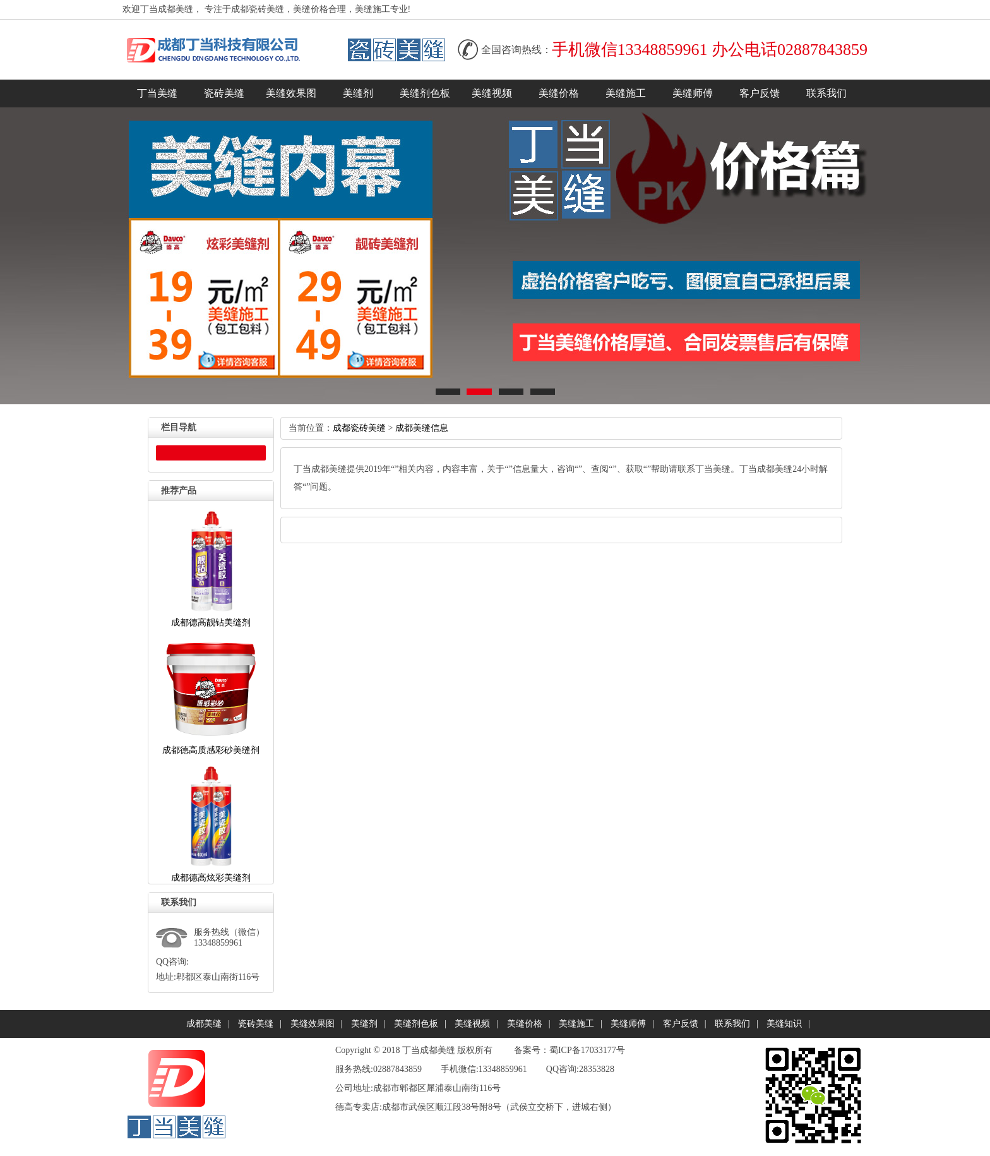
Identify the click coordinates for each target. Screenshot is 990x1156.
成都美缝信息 (421, 428)
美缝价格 (559, 93)
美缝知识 (784, 1023)
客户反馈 (759, 93)
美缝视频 (492, 93)
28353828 (596, 1069)
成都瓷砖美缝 (359, 428)
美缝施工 (625, 93)
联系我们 (826, 93)
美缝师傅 (692, 93)
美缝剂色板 (425, 93)
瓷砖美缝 (224, 93)
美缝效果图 (291, 93)
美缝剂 (358, 93)
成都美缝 (204, 1023)
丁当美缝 (157, 93)
